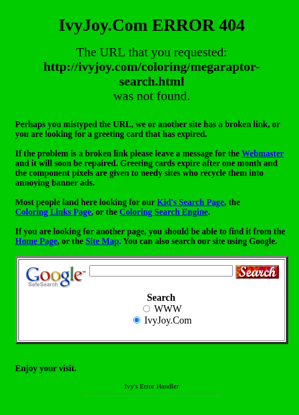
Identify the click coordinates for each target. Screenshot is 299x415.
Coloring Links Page (53, 211)
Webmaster (263, 153)
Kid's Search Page (190, 202)
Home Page (36, 241)
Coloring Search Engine (164, 211)
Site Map (102, 241)
